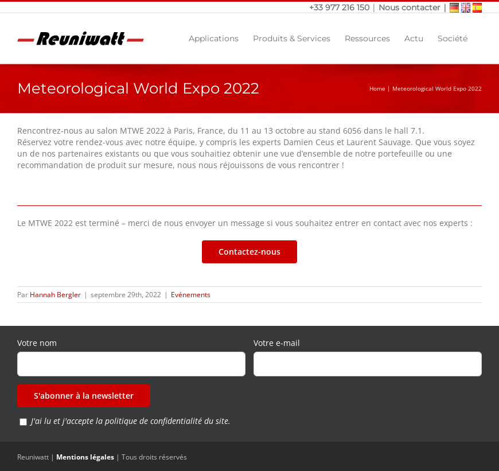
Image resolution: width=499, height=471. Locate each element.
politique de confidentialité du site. (168, 420)
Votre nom (37, 342)
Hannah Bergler (55, 294)
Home (377, 88)
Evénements (190, 294)
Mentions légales (85, 457)
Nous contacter (409, 7)
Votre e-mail (277, 342)
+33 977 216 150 (340, 7)
